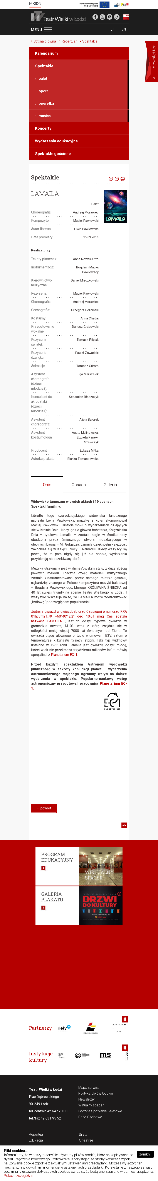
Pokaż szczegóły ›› (19, 1176)
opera (44, 91)
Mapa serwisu (88, 1088)
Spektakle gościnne (53, 153)
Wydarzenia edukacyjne (56, 141)
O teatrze (86, 1140)
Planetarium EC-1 (64, 655)
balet (43, 78)
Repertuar (69, 41)
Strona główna (45, 41)
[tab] (47, 484)
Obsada (79, 484)
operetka (46, 103)
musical (45, 116)
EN (123, 29)
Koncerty (43, 128)
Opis (47, 484)
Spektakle (89, 41)
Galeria (110, 484)
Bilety (83, 1135)
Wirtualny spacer (91, 1105)
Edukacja (36, 1140)
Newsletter (86, 1099)
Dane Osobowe (90, 1117)
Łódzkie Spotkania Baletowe (100, 1111)
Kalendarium (46, 53)
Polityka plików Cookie (95, 1094)
